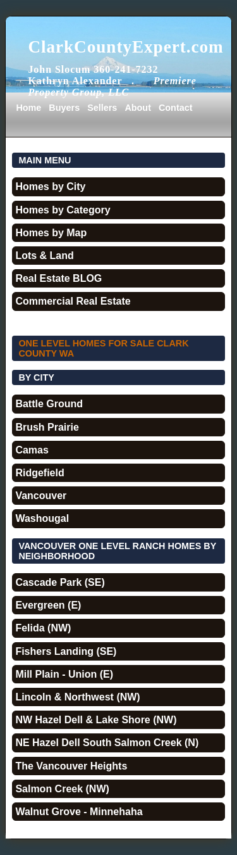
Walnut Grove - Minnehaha (78, 811)
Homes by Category (62, 210)
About (138, 108)
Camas (31, 450)
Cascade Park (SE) (59, 582)
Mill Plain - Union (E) (64, 674)
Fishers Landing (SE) (65, 651)
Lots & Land (44, 255)
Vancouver (40, 495)
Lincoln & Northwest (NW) (77, 697)
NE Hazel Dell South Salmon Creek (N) (106, 742)
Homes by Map (51, 232)
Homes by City (50, 186)
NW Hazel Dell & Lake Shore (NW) (95, 719)
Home (28, 108)
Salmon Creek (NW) (62, 788)
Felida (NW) (43, 628)
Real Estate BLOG (58, 278)
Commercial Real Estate (72, 301)
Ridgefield (39, 472)
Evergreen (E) (48, 605)
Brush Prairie (46, 427)
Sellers (102, 108)
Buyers (64, 108)
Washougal (42, 518)
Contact (176, 108)
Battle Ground (49, 403)
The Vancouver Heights (71, 766)
